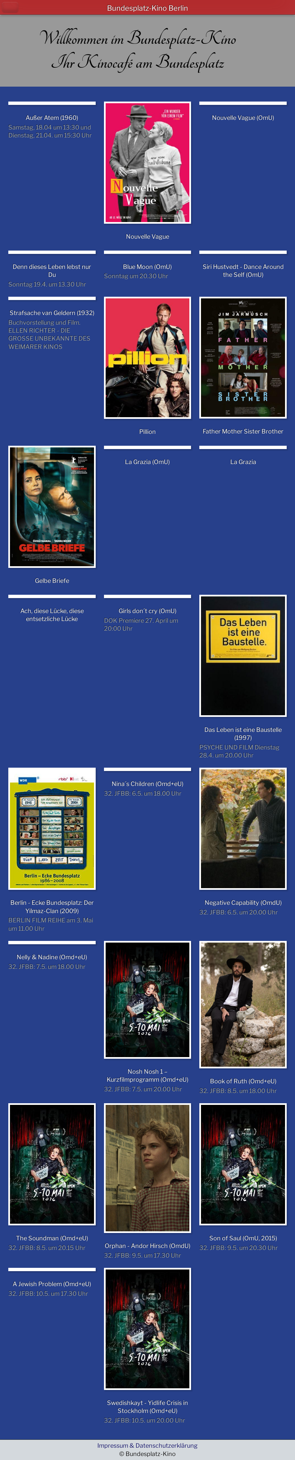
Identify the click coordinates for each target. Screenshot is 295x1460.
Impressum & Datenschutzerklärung (147, 1445)
